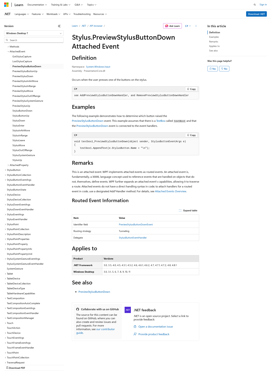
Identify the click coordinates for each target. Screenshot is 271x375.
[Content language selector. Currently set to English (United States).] (20, 356)
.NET (83, 25)
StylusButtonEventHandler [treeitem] (21, 167)
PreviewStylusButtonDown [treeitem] (26, 49)
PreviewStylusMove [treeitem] (22, 73)
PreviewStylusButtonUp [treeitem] (24, 53)
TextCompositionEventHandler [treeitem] (23, 295)
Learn (75, 25)
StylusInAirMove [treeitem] (21, 113)
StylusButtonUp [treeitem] (20, 98)
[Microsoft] (6, 4)
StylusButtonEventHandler (133, 237)
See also (213, 50)
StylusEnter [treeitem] (18, 108)
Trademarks (143, 364)
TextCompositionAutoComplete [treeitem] (23, 286)
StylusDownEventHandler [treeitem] (20, 192)
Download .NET (256, 14)
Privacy (75, 364)
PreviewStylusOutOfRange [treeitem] (26, 78)
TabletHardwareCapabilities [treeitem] (21, 276)
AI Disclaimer (11, 364)
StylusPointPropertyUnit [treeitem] (19, 236)
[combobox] (34, 33)
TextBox (160, 120)
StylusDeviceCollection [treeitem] (19, 182)
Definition (214, 32)
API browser (96, 25)
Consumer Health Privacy (99, 364)
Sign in (263, 4)
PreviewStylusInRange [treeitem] (24, 68)
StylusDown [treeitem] (18, 103)
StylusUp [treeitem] (17, 142)
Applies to (214, 46)
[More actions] (196, 26)
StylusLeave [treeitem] (18, 123)
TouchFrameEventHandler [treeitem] (20, 330)
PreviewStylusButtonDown (88, 120)
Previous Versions (31, 364)
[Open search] (254, 5)
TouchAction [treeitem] (13, 310)
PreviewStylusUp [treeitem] (21, 88)
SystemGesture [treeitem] (15, 251)
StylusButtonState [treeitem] (16, 172)
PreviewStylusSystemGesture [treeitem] (27, 83)
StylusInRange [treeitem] (19, 118)
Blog (47, 364)
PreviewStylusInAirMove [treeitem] (25, 63)
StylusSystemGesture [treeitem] (23, 137)
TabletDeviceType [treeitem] (16, 271)
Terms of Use (126, 364)
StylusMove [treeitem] (18, 128)
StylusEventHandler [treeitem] (17, 202)
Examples (214, 36)
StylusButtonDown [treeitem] (22, 93)
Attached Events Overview (170, 191)
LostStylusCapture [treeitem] (22, 44)
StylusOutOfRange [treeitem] (22, 132)
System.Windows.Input (98, 66)
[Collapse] (59, 26)
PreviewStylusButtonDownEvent (136, 224)
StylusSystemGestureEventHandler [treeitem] (25, 246)
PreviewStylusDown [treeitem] (22, 58)
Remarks (213, 41)
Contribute (62, 364)
